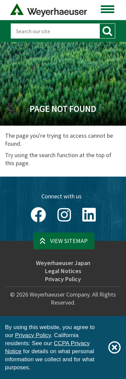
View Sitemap (69, 241)
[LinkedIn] (89, 215)
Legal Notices (63, 271)
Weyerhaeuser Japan (63, 263)
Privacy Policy (63, 279)
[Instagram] (64, 215)
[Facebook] (38, 215)
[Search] (55, 31)
